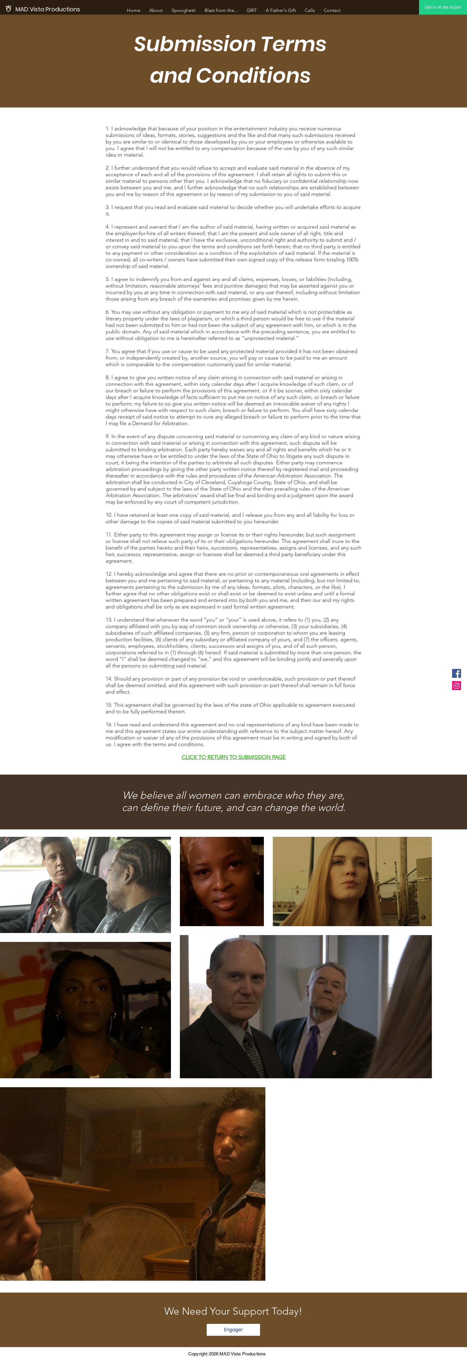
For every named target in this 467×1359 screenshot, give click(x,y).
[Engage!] (233, 1330)
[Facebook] (456, 673)
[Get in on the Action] (443, 7)
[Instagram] (456, 685)
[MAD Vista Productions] (47, 9)
